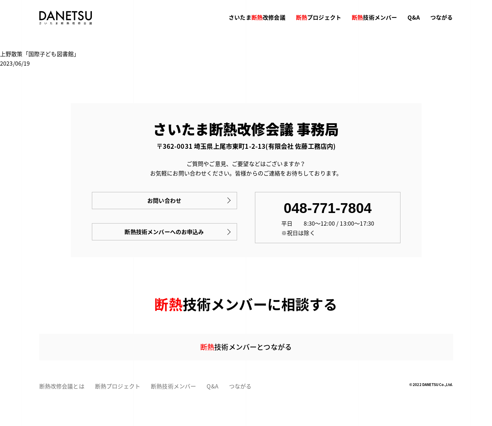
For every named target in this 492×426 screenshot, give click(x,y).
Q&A (413, 17)
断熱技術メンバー (173, 386)
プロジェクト (318, 17)
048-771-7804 (328, 208)
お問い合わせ (164, 200)
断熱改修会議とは (62, 386)
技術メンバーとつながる (246, 347)
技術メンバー (374, 17)
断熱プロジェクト (117, 386)
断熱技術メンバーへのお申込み (164, 231)
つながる (441, 17)
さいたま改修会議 (257, 17)
